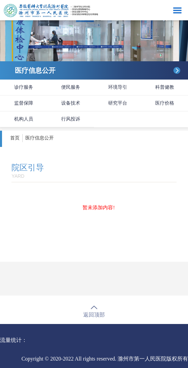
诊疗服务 (23, 87)
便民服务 (70, 87)
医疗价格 (164, 103)
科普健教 (164, 87)
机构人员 (23, 119)
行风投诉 (70, 119)
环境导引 (117, 87)
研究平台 (117, 103)
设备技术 (70, 103)
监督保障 (23, 103)
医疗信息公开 (39, 137)
